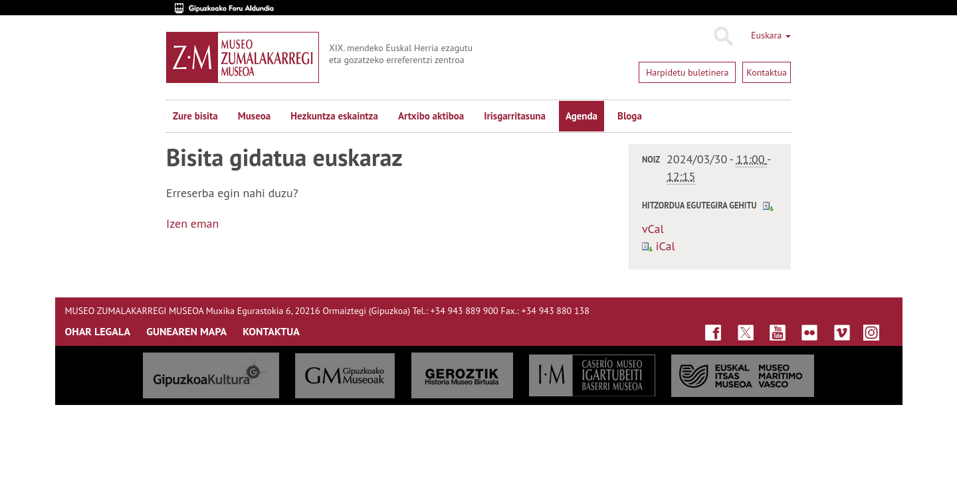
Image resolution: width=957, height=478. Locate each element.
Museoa (254, 116)
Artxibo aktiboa (431, 116)
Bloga (629, 116)
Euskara (771, 35)
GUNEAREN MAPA (186, 331)
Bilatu (722, 36)
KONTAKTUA (271, 331)
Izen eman (192, 223)
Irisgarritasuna (515, 116)
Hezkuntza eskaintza (334, 116)
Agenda (581, 116)
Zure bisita (195, 116)
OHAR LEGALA (98, 331)
